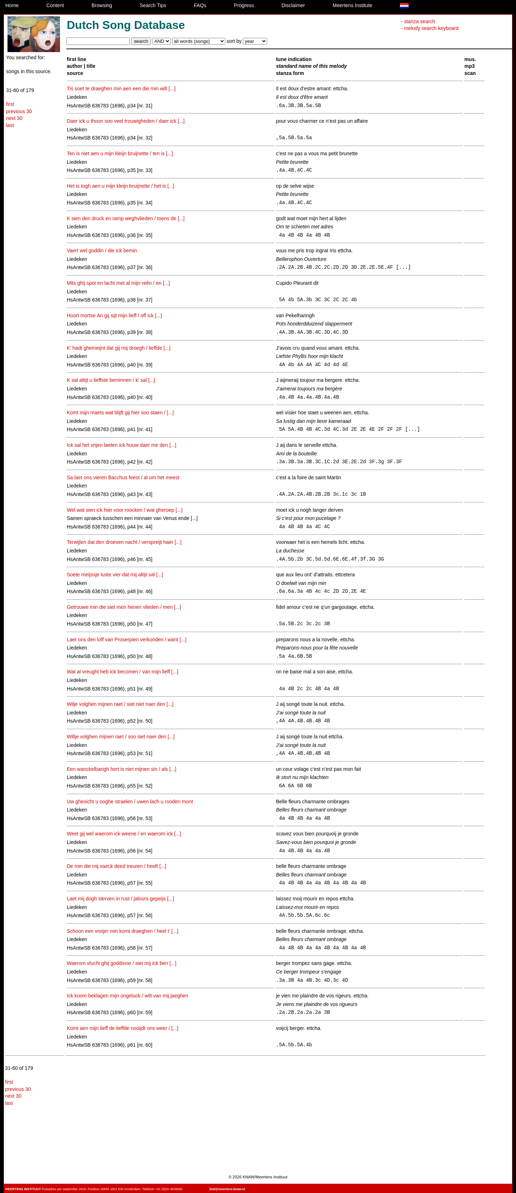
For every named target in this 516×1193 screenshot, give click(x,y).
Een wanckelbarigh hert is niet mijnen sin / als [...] (121, 769)
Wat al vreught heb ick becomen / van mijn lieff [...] (122, 671)
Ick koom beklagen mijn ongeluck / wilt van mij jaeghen (127, 996)
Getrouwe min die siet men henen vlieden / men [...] (124, 607)
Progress (244, 5)
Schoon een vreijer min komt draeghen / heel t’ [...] (122, 931)
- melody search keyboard (430, 28)
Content (55, 5)
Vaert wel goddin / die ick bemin (102, 250)
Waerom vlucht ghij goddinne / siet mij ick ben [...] (121, 963)
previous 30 (19, 111)
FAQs (200, 5)
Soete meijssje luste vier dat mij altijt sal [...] (115, 574)
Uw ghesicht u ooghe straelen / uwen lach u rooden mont (130, 801)
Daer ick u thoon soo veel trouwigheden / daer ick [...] (126, 121)
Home (12, 5)
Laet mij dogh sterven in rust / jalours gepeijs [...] (120, 898)
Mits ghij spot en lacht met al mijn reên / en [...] (118, 283)
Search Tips (153, 5)
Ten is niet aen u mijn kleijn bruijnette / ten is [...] (120, 153)
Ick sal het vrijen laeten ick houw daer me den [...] (121, 445)
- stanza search (418, 21)
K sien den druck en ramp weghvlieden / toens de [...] (126, 218)
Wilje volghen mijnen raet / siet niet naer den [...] (120, 704)
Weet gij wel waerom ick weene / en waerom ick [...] (124, 833)
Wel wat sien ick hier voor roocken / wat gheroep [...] (124, 510)
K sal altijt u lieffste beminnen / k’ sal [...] (111, 380)
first (10, 104)
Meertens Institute (352, 5)
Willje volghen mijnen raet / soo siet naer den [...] (121, 736)
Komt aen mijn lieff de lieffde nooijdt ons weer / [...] (122, 1028)
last (10, 125)
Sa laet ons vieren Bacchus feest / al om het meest (123, 477)
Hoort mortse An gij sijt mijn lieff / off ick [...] (114, 315)
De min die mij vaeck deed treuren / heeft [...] (116, 866)
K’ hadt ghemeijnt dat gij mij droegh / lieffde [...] (118, 348)
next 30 (14, 118)
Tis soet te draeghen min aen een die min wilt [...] (121, 88)
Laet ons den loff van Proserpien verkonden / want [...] (126, 639)
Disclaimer (293, 5)
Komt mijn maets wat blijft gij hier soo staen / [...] (120, 412)
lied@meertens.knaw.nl (227, 1189)
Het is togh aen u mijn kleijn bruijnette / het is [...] (120, 186)
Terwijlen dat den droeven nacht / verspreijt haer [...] (124, 542)
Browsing (101, 5)
